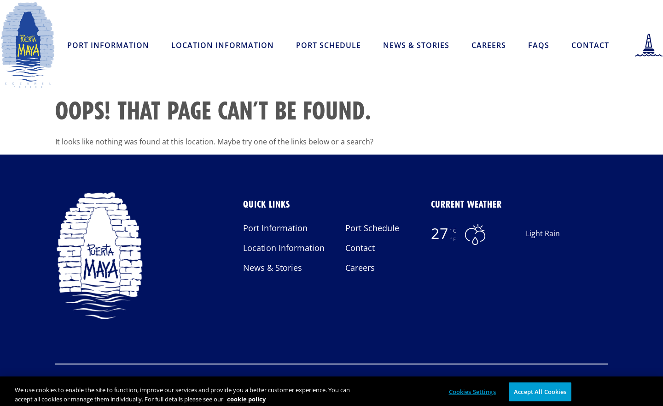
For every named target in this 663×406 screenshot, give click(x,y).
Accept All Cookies (540, 394)
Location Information (222, 45)
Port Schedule (328, 45)
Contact (590, 45)
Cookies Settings (472, 394)
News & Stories (416, 45)
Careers (488, 45)
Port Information (108, 45)
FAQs (538, 45)
